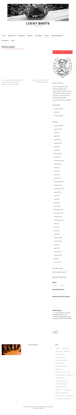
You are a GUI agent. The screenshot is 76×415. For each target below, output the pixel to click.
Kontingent (5, 40)
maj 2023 (56, 171)
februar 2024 (58, 153)
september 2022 (59, 188)
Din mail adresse (59, 289)
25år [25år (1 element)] (58, 348)
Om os (4, 35)
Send (55, 332)
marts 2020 (57, 251)
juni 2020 (56, 244)
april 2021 (57, 234)
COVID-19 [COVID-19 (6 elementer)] (67, 351)
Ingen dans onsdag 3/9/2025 (61, 95)
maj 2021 (56, 230)
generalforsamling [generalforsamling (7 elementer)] (61, 360)
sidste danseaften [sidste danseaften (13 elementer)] (62, 392)
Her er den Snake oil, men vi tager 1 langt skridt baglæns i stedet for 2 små (12, 82)
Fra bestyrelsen (58, 108)
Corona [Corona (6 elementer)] (58, 351)
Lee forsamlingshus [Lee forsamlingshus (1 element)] (62, 381)
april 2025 (57, 136)
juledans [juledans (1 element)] (70, 375)
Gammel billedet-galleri (59, 272)
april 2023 (57, 174)
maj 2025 (57, 132)
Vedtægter (21, 35)
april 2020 (57, 248)
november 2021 (58, 213)
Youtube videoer (59, 115)
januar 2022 (57, 206)
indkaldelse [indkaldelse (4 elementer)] (59, 363)
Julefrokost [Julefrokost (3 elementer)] (59, 378)
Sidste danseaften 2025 (60, 89)
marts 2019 (57, 262)
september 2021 (59, 220)
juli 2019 (56, 258)
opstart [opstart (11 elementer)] (59, 389)
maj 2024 (57, 146)
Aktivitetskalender (57, 35)
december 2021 (58, 209)
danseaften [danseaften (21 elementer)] (60, 354)
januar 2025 (57, 139)
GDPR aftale (57, 310)
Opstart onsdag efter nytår (60, 86)
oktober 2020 (58, 237)
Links (12, 40)
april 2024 (57, 150)
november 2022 (58, 181)
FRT (42, 408)
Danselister (38, 35)
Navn (55, 282)
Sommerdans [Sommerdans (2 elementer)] (60, 395)
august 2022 (58, 192)
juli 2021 (56, 223)
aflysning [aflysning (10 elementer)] (65, 348)
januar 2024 (57, 157)
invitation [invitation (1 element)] (59, 369)
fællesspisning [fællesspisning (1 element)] (60, 357)
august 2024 (58, 143)
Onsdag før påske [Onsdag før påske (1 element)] (61, 386)
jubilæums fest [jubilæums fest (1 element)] (60, 372)
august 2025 (58, 129)
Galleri (47, 35)
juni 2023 (56, 167)
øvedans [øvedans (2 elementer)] (68, 398)
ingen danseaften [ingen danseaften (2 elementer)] (61, 366)
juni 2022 (56, 195)
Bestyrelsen (11, 35)
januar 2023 (57, 178)
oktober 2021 (58, 216)
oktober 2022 (58, 185)
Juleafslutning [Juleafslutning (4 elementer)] (60, 375)
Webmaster (10, 48)
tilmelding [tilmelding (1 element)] (70, 395)
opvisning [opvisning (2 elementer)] (67, 389)
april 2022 (57, 202)
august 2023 (58, 164)
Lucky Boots (38, 23)
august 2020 (58, 241)
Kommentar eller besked (61, 296)
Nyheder (30, 35)
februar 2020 (58, 255)
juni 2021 (56, 227)
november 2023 (58, 160)
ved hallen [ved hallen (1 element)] (59, 398)
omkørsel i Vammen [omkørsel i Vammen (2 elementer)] (62, 384)
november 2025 (58, 125)
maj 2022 (56, 199)
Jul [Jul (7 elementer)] (68, 372)
